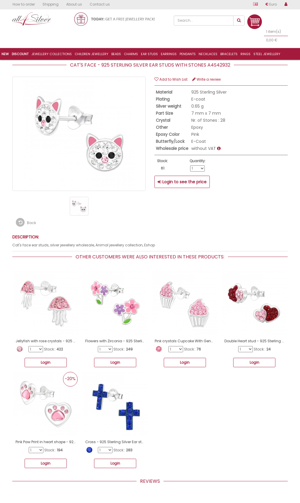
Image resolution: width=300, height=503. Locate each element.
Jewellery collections (51, 54)
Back (26, 222)
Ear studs (149, 54)
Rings (245, 54)
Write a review (206, 79)
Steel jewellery (266, 54)
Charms (131, 54)
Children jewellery (91, 54)
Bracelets (229, 54)
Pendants (188, 54)
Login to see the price (182, 182)
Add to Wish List (171, 79)
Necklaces (208, 54)
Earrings (169, 54)
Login (45, 362)
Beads (116, 54)
